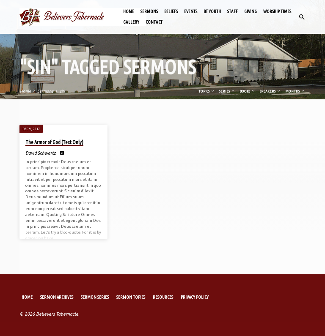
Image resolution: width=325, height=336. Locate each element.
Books (248, 91)
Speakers (270, 91)
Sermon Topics (130, 297)
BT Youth (212, 11)
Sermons (149, 11)
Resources (163, 297)
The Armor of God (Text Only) (54, 142)
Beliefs (171, 11)
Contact (154, 22)
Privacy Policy (195, 297)
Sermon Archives (56, 297)
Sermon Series (95, 297)
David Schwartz (40, 153)
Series (227, 91)
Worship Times (277, 11)
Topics (206, 91)
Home (128, 11)
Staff (232, 11)
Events (190, 11)
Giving (250, 11)
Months (295, 91)
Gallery (131, 22)
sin (62, 91)
